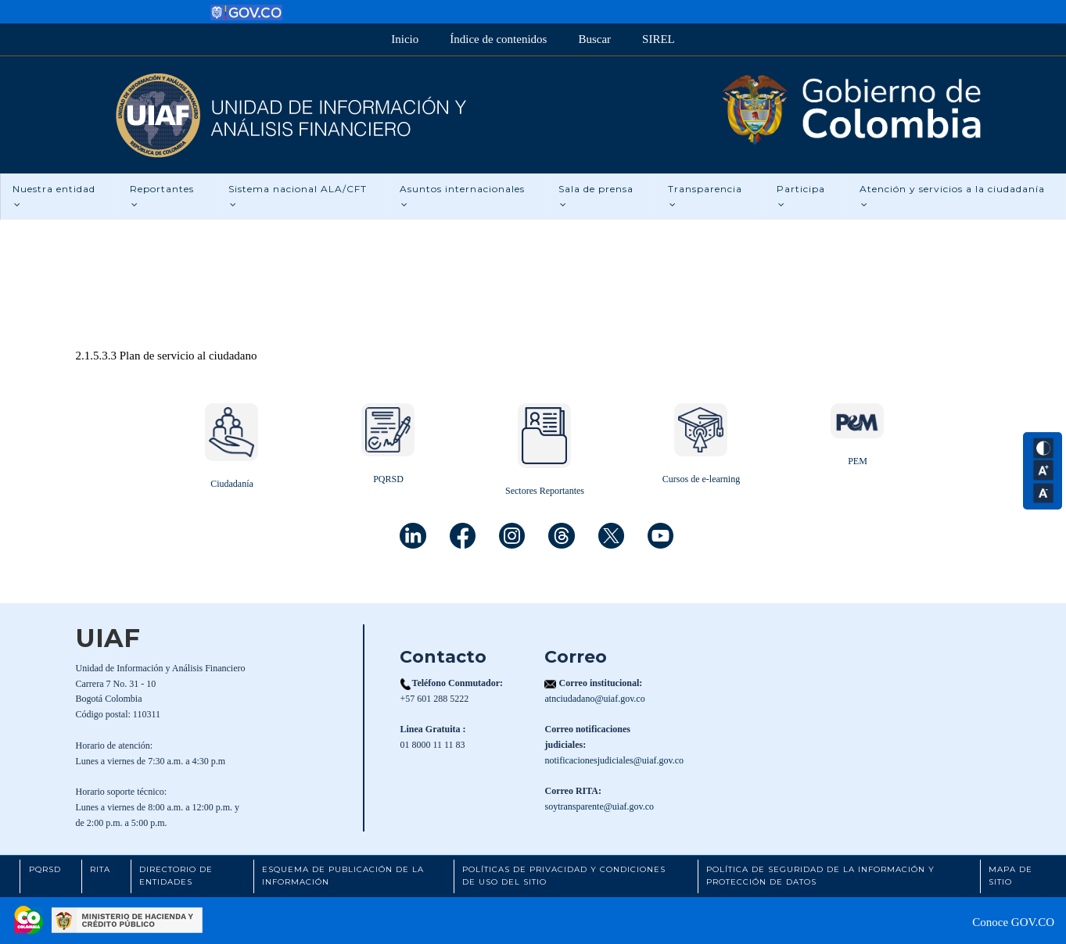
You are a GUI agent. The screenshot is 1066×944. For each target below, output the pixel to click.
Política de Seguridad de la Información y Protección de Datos (820, 876)
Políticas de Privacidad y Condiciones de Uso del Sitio (564, 876)
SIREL (658, 39)
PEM (857, 461)
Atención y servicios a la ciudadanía (952, 196)
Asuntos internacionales (462, 196)
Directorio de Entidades (176, 876)
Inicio (404, 39)
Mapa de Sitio (1010, 876)
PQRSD (388, 479)
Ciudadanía (231, 483)
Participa (801, 196)
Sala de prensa (595, 196)
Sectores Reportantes (544, 490)
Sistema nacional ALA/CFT (297, 196)
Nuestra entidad (54, 196)
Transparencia (705, 196)
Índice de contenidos (498, 39)
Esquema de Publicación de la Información (343, 876)
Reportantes (162, 196)
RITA (100, 869)
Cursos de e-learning (701, 479)
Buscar (594, 39)
